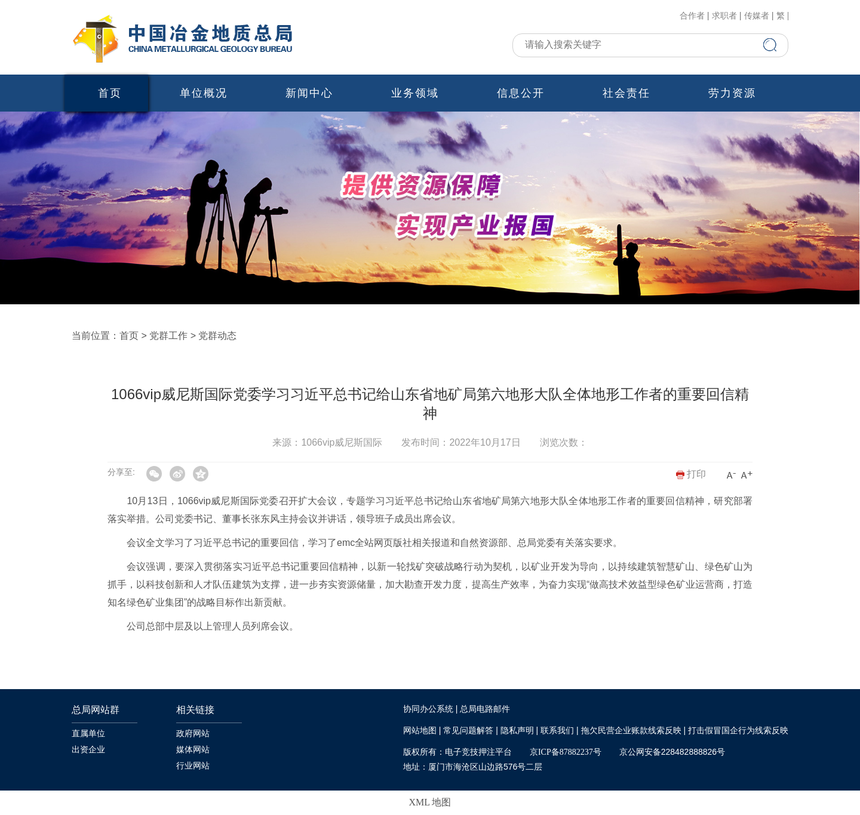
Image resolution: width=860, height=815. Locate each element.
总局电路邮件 (485, 709)
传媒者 (756, 16)
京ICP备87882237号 (565, 752)
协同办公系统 (428, 709)
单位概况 (204, 93)
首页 (110, 93)
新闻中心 (309, 93)
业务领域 (415, 93)
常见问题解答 (468, 730)
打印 (691, 474)
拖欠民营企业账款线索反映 (631, 730)
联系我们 (557, 730)
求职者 (724, 16)
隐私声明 (517, 730)
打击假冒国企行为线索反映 (738, 730)
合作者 (692, 16)
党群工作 (168, 336)
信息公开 (521, 93)
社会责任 (626, 93)
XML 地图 (430, 802)
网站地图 (420, 730)
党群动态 (217, 336)
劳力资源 (732, 93)
